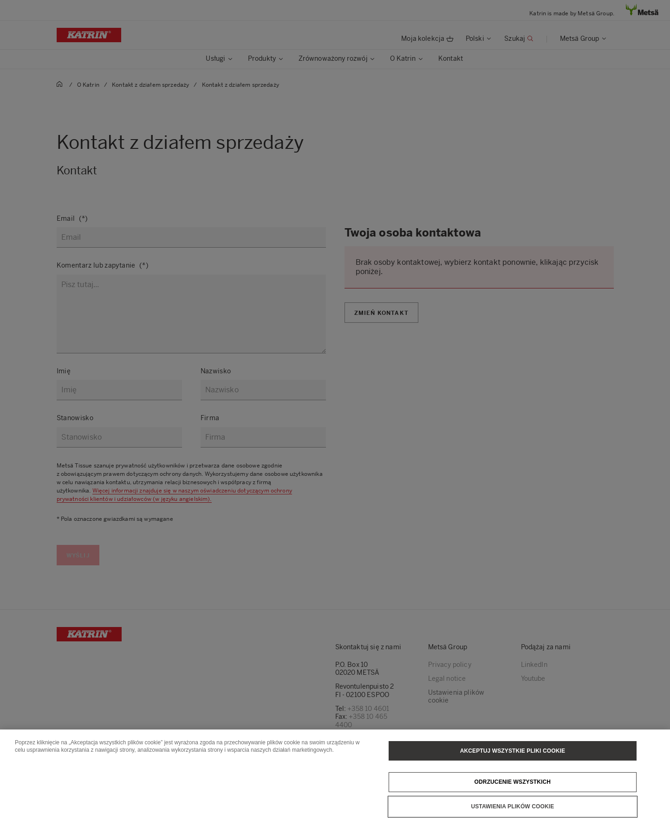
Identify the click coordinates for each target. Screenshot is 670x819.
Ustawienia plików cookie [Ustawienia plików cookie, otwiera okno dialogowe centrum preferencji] (512, 808)
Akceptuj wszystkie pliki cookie (512, 752)
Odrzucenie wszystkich (513, 784)
